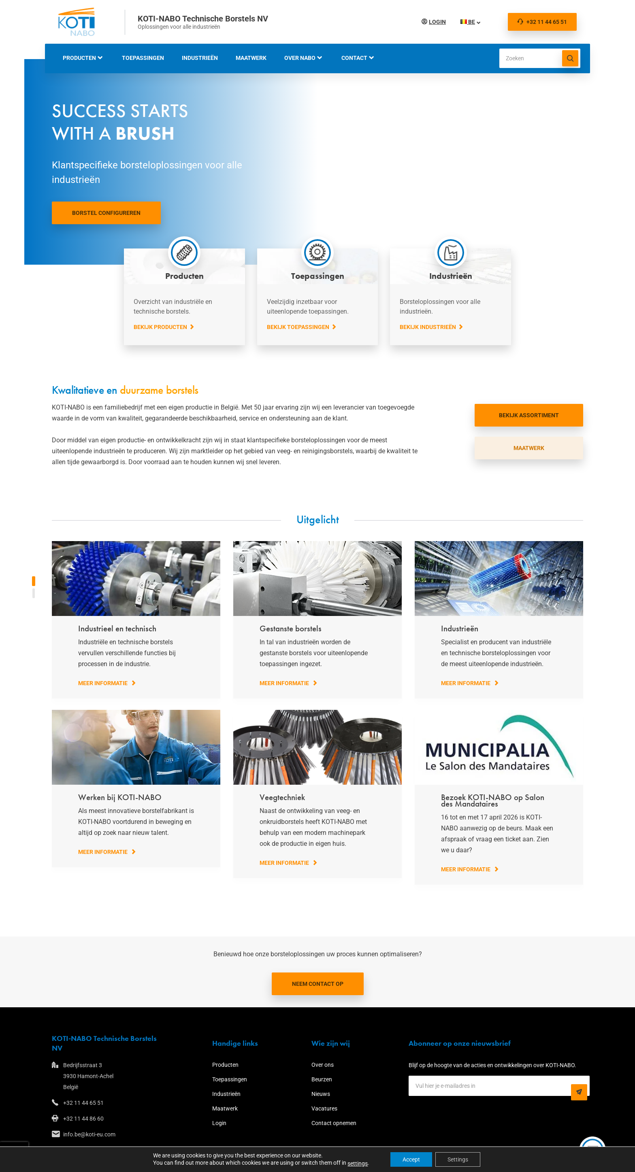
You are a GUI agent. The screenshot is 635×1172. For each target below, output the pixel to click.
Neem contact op (317, 984)
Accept (411, 1159)
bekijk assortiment (529, 415)
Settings (457, 1159)
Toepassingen (143, 58)
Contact (354, 58)
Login (435, 22)
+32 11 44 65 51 (542, 22)
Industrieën (200, 58)
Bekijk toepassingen (298, 327)
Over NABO (299, 58)
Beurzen (321, 1079)
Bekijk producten (160, 327)
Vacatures (324, 1108)
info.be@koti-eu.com (89, 1134)
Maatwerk (251, 58)
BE (466, 22)
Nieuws (320, 1094)
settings (357, 1163)
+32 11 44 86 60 (83, 1118)
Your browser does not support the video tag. (317, 162)
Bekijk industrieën (428, 327)
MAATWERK (529, 448)
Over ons (322, 1065)
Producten (79, 58)
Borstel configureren (106, 213)
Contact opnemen (333, 1123)
